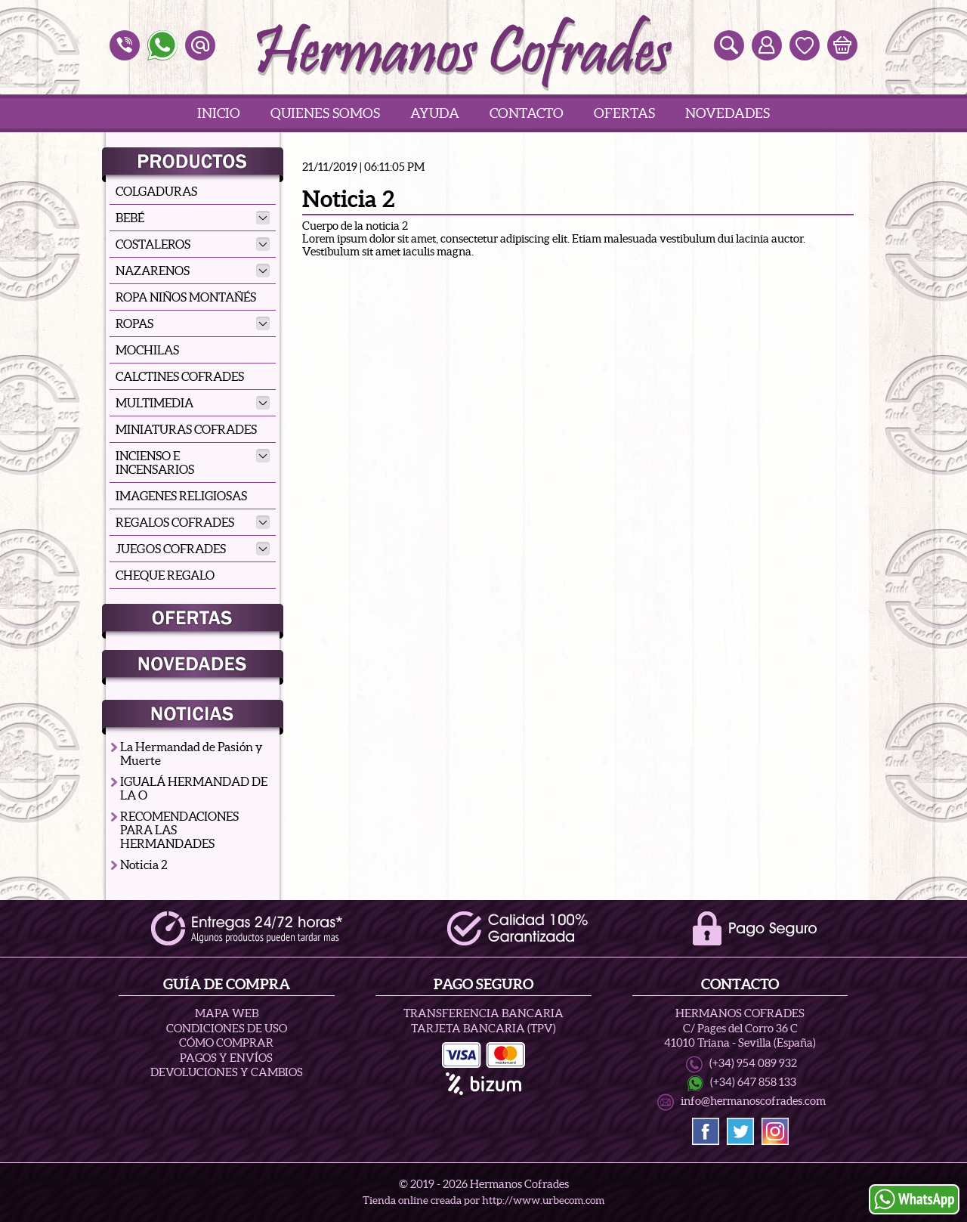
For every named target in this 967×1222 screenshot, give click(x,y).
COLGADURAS (156, 191)
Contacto (527, 113)
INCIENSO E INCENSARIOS (193, 462)
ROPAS (193, 323)
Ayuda (434, 113)
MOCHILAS (147, 350)
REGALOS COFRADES (193, 522)
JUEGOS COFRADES (193, 548)
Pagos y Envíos (226, 1057)
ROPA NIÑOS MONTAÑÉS (186, 297)
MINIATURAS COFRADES (186, 429)
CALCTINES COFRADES (180, 376)
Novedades (727, 113)
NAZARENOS (193, 270)
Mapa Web (226, 1013)
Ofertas (624, 113)
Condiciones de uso (226, 1028)
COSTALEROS (193, 244)
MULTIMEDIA (193, 403)
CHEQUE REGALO (165, 575)
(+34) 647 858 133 (753, 1082)
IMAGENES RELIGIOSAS (181, 496)
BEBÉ (193, 217)
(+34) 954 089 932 (753, 1063)
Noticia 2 (144, 864)
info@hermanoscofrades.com (753, 1101)
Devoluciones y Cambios (226, 1072)
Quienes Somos (325, 113)
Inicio (218, 113)
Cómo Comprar (226, 1042)
